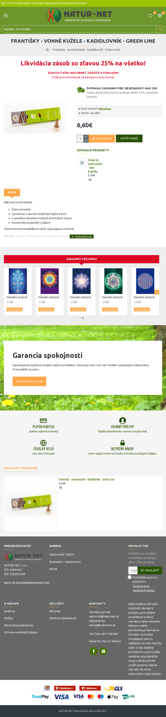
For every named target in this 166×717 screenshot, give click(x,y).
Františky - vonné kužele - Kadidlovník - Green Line (86, 479)
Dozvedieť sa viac (29, 381)
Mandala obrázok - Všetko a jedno (50, 299)
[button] (156, 293)
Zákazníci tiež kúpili (81, 260)
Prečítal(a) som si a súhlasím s (145, 584)
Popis (12, 194)
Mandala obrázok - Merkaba (114, 299)
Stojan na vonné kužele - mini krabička (95, 167)
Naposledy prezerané (20, 468)
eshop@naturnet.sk (102, 625)
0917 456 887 (110, 633)
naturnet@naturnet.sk (104, 616)
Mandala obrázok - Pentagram (82, 299)
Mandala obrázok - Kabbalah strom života (19, 299)
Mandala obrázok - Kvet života (146, 299)
